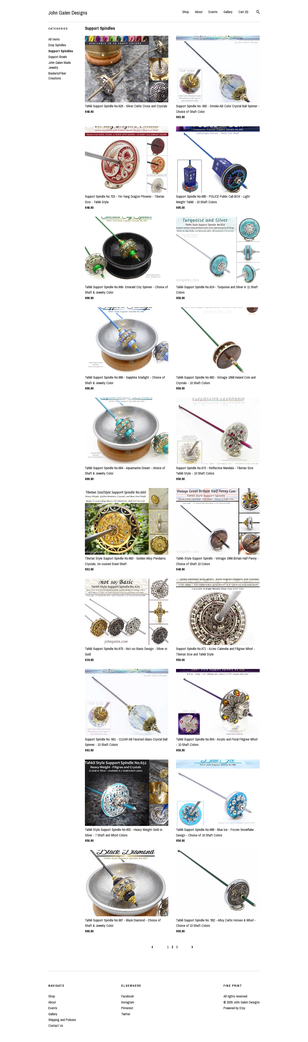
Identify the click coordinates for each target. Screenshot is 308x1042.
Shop (185, 11)
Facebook (127, 996)
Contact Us (55, 1025)
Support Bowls (57, 56)
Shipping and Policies (62, 1019)
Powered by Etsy (234, 1008)
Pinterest (127, 1008)
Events (213, 11)
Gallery (228, 11)
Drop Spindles (57, 45)
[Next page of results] (192, 947)
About (199, 11)
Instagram (127, 1002)
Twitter (125, 1014)
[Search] (258, 12)
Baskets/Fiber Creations (57, 75)
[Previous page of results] (152, 947)
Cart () (243, 11)
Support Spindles (60, 51)
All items (54, 39)
